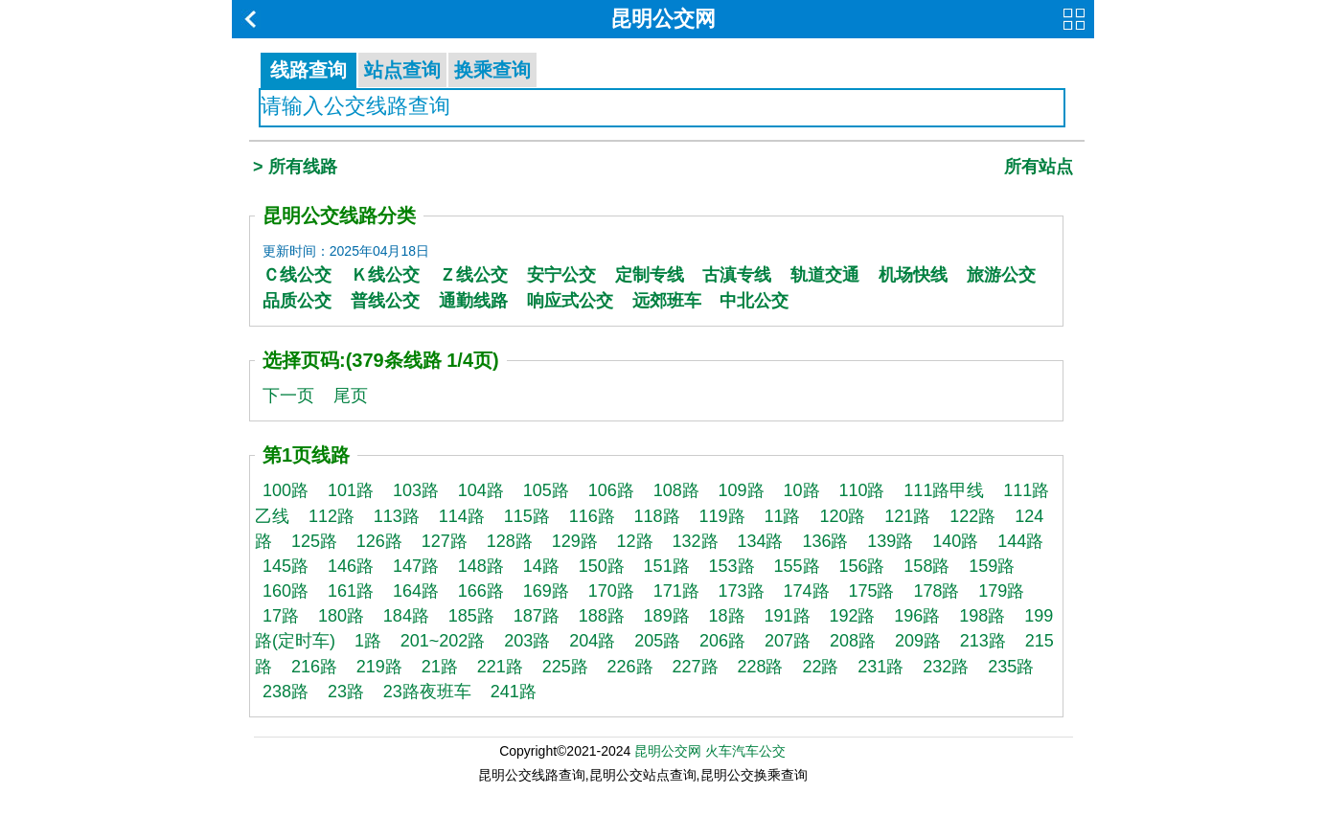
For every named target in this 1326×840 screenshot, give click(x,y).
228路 (760, 666)
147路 (416, 566)
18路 (727, 615)
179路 (1001, 591)
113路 (397, 516)
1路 (367, 640)
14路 (541, 566)
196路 (917, 615)
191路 (787, 615)
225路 (565, 666)
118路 (657, 516)
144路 (1020, 541)
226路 (630, 666)
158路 (926, 566)
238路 (286, 691)
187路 (537, 615)
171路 (676, 591)
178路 (936, 591)
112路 (331, 516)
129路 (575, 541)
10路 (802, 490)
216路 (314, 666)
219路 (379, 666)
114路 (462, 516)
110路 (861, 490)
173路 (742, 591)
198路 (982, 615)
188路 (602, 615)
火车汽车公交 (745, 751)
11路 (782, 516)
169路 (546, 591)
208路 (853, 640)
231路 (880, 666)
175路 (871, 591)
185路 (471, 615)
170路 (611, 591)
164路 (416, 591)
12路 (635, 541)
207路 (788, 640)
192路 (852, 615)
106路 (611, 490)
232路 (946, 666)
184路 (406, 615)
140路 (955, 541)
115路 (527, 516)
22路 (820, 666)
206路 (722, 640)
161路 (351, 591)
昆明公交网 (663, 19)
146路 (351, 566)
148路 (481, 566)
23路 (346, 691)
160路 (286, 591)
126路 (379, 541)
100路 (286, 490)
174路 (807, 591)
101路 (351, 490)
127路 (445, 541)
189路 (667, 615)
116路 (592, 516)
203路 (527, 640)
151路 (667, 566)
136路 (825, 541)
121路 (907, 516)
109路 (742, 490)
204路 (592, 640)
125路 (314, 541)
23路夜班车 (427, 691)
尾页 (350, 395)
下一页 (288, 395)
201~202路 (443, 640)
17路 (281, 615)
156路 (861, 566)
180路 (341, 615)
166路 (481, 591)
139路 (890, 541)
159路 (992, 566)
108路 (676, 490)
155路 (796, 566)
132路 (696, 541)
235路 (1011, 666)
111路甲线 (943, 490)
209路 (918, 640)
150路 (602, 566)
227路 (696, 666)
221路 (500, 666)
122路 (972, 516)
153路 (732, 566)
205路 (657, 640)
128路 (510, 541)
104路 (481, 490)
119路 (722, 516)
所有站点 (1038, 166)
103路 (416, 490)
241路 (514, 691)
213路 (983, 640)
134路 (760, 541)
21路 (440, 666)
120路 (842, 516)
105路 (546, 490)
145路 (286, 566)
